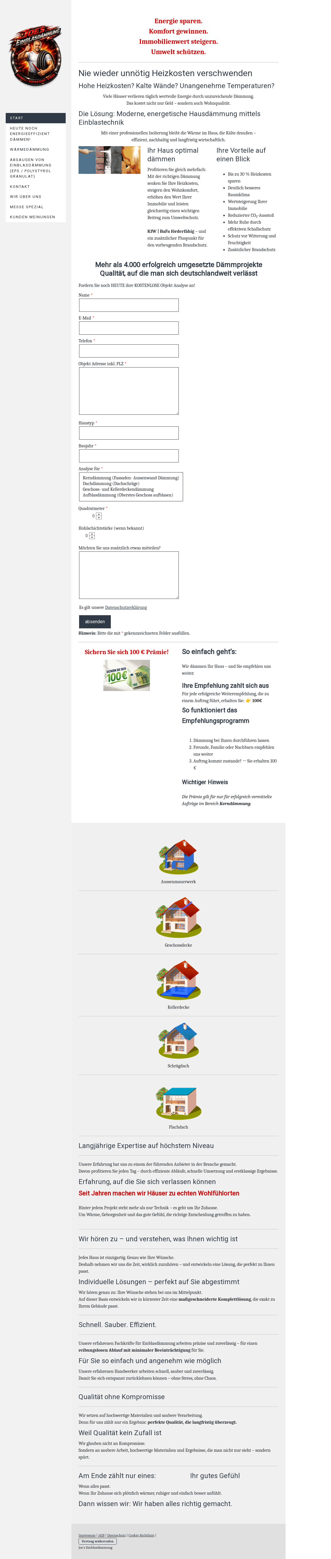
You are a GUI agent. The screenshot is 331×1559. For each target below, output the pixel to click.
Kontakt (20, 186)
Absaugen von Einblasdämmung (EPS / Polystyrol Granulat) (31, 168)
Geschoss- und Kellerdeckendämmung (131, 489)
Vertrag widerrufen (98, 1541)
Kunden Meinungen (32, 217)
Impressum (87, 1535)
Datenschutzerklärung (126, 607)
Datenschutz (116, 1535)
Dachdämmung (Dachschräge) (131, 484)
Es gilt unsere (113, 607)
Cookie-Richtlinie (141, 1535)
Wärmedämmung (29, 149)
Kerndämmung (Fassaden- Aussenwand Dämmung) (131, 478)
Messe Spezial (27, 207)
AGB (101, 1535)
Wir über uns (26, 196)
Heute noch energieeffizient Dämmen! (30, 134)
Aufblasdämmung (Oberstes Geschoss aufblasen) (131, 495)
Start (16, 118)
